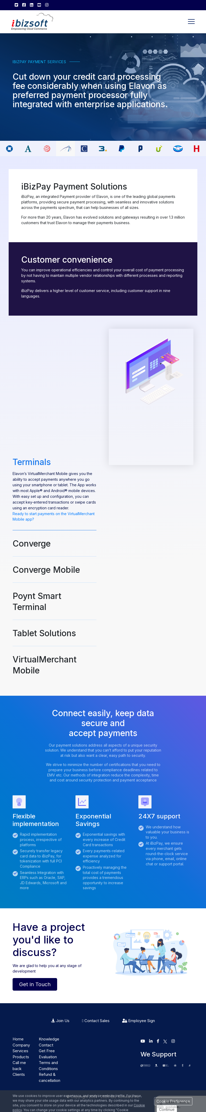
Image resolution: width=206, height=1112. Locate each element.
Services (20, 1050)
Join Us (60, 1020)
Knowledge (49, 1039)
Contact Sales (96, 1020)
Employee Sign (138, 1020)
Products (21, 1056)
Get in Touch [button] (35, 984)
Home (18, 1039)
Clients (19, 1074)
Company (21, 1045)
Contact (46, 1045)
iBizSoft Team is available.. (177, 1104)
